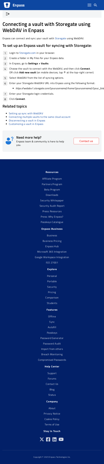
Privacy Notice (52, 413)
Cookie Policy (52, 419)
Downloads (52, 195)
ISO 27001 (52, 262)
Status (52, 395)
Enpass (19, 5)
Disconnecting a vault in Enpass (27, 120)
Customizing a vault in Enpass (26, 124)
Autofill (52, 327)
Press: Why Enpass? (52, 217)
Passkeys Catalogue (52, 222)
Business (52, 235)
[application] (103, 463)
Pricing (52, 292)
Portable (52, 281)
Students (52, 303)
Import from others (52, 349)
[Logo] (7, 5)
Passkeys (52, 333)
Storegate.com (27, 53)
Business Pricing (52, 241)
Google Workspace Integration (52, 257)
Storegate (60, 38)
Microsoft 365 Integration (52, 252)
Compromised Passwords (52, 360)
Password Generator (51, 338)
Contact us (86, 141)
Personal (52, 276)
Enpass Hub (52, 246)
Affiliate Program (52, 179)
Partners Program (52, 184)
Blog (52, 389)
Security (52, 287)
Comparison (52, 297)
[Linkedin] (54, 440)
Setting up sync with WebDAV (26, 113)
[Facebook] (48, 440)
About (52, 408)
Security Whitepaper (52, 200)
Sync (52, 322)
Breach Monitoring (52, 354)
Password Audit (52, 343)
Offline (52, 316)
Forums (52, 378)
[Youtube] (61, 440)
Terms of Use (52, 424)
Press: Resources (52, 211)
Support (52, 373)
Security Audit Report (52, 206)
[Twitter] (42, 440)
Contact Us (52, 384)
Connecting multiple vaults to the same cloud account (39, 117)
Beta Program (52, 189)
